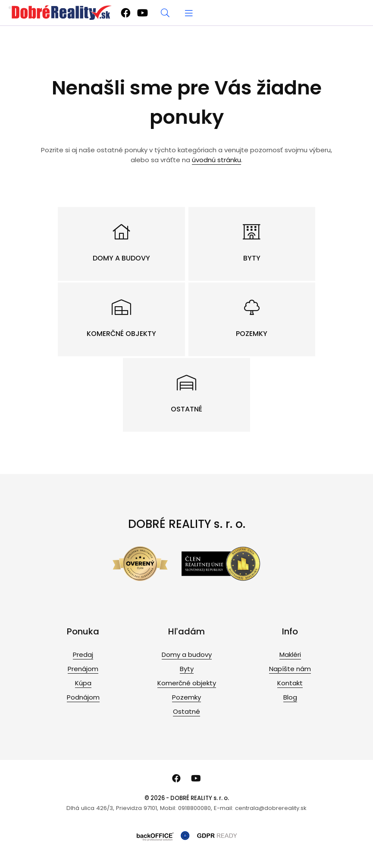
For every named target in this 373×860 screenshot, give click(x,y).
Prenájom (83, 668)
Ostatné (186, 711)
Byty (187, 668)
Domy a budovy (187, 654)
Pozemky (186, 697)
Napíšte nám (290, 668)
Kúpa (83, 682)
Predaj (83, 654)
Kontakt (290, 682)
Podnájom (83, 697)
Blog (290, 697)
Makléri (290, 654)
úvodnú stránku (216, 159)
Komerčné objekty (186, 682)
